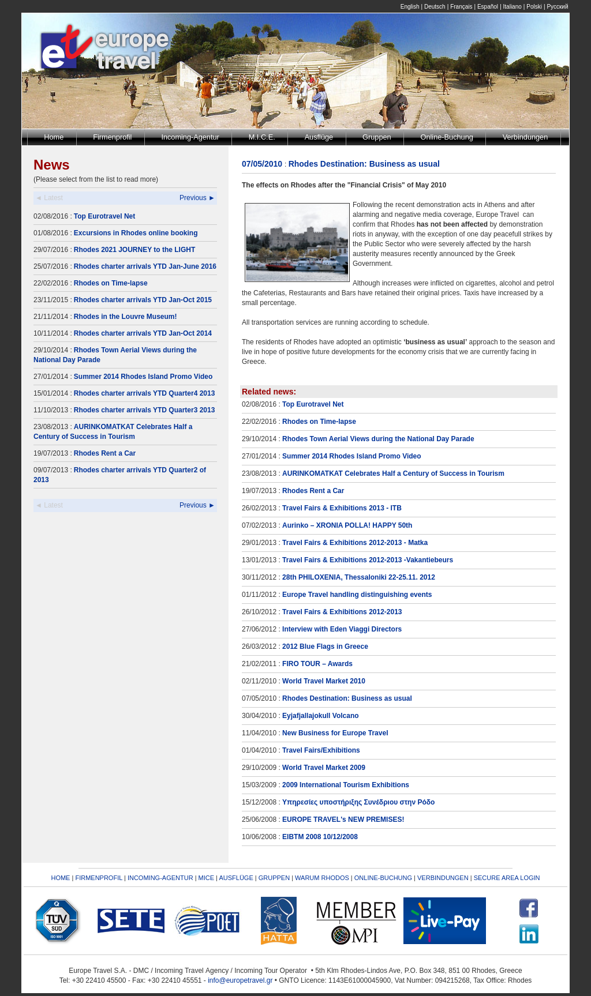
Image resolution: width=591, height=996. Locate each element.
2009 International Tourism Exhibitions (345, 785)
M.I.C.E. (262, 137)
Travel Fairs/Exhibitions (321, 750)
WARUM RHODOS (322, 877)
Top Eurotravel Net (104, 216)
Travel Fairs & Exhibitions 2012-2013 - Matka (355, 543)
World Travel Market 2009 (323, 768)
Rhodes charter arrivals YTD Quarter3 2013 (144, 410)
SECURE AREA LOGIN (507, 877)
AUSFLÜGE (237, 877)
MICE (207, 877)
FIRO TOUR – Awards (317, 664)
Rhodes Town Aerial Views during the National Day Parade (378, 439)
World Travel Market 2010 (323, 681)
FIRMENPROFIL (98, 877)
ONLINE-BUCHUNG (383, 877)
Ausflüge (319, 137)
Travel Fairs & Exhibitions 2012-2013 (342, 612)
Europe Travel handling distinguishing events (357, 595)
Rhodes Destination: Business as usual (347, 698)
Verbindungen (525, 137)
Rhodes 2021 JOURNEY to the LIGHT (135, 250)
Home (53, 137)
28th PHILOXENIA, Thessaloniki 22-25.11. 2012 (358, 577)
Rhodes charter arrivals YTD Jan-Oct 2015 (143, 300)
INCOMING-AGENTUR (160, 877)
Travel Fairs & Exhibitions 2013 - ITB (342, 508)
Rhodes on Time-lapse (111, 283)
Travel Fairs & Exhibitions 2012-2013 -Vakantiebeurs (367, 560)
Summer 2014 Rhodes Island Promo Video (143, 377)
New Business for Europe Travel (335, 733)
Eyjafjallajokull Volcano (320, 716)
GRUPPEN (274, 877)
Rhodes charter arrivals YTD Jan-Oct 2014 (143, 333)
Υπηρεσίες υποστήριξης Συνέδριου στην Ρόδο (358, 802)
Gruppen (376, 137)
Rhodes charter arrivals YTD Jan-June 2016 (145, 266)
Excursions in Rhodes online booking (136, 233)
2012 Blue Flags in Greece (325, 646)
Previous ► (197, 198)
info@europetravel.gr (240, 980)
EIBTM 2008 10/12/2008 (320, 837)
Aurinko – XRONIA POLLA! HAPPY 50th (347, 525)
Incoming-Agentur (190, 137)
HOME (60, 877)
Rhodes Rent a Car (105, 453)
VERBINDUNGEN (443, 877)
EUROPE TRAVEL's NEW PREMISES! (343, 819)
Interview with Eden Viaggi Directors (342, 629)
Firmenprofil (112, 137)
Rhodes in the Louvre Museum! (125, 317)
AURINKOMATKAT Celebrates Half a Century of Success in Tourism (393, 473)
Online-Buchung (447, 137)
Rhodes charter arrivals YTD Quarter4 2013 (144, 393)
